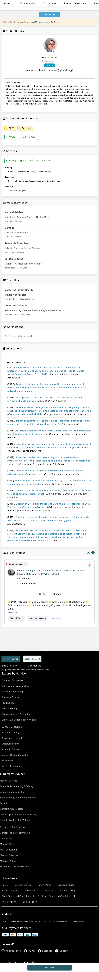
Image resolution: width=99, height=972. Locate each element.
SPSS (10, 128)
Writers (8, 3)
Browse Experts (66, 885)
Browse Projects (9, 890)
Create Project (49, 967)
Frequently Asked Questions (14, 669)
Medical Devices (8, 780)
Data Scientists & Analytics (15, 686)
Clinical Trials (28, 137)
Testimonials (31, 890)
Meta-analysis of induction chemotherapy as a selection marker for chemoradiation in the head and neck (49, 482)
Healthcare (7, 760)
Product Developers (75, 3)
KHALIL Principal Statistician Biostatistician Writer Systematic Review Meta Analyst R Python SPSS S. (51, 572)
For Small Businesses (12, 680)
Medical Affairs (7, 844)
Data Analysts (27, 3)
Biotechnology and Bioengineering (18, 797)
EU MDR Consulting (11, 727)
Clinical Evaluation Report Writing (18, 719)
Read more (12, 612)
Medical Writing (9, 708)
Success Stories (23, 885)
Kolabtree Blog (68, 890)
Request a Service (10, 658)
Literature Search (10, 743)
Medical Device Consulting (15, 755)
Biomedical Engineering (12, 827)
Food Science (8, 703)
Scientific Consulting (12, 691)
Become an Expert (32, 658)
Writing (11, 161)
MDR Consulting (8, 849)
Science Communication (12, 792)
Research (25, 128)
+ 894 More (55, 618)
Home (4, 885)
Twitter (29, 951)
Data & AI (43, 161)
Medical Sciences (9, 855)
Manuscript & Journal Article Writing (18, 814)
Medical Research (10, 766)
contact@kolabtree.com (38, 669)
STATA (11, 137)
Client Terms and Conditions (16, 896)
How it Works (44, 885)
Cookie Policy (30, 902)
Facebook (45, 951)
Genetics (4, 803)
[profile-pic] (11, 572)
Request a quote (43, 22)
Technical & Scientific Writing (15, 820)
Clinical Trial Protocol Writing (15, 832)
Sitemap (48, 890)
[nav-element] (88, 552)
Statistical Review (10, 697)
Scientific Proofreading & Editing (16, 786)
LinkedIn (61, 951)
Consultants (49, 3)
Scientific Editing (10, 749)
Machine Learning (37, 618)
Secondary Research (12, 738)
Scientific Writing (10, 732)
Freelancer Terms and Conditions (54, 896)
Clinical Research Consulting (16, 714)
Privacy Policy (8, 902)
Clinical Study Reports (11, 809)
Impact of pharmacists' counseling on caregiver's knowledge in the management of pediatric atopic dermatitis (49, 422)
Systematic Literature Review (15, 866)
